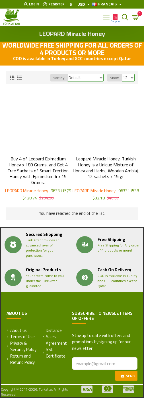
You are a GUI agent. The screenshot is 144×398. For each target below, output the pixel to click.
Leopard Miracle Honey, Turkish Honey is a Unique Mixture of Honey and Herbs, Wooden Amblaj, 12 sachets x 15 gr (106, 167)
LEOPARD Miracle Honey (26, 191)
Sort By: (59, 77)
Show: (115, 77)
